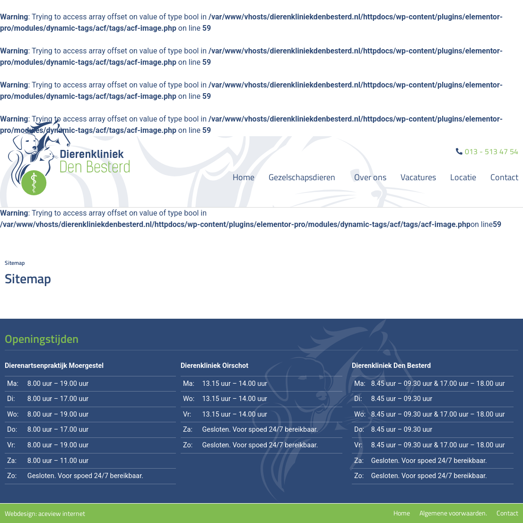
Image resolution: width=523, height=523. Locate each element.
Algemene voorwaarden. (453, 513)
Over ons (370, 177)
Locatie (463, 177)
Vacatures (418, 177)
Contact (504, 177)
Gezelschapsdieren (304, 177)
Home (243, 177)
